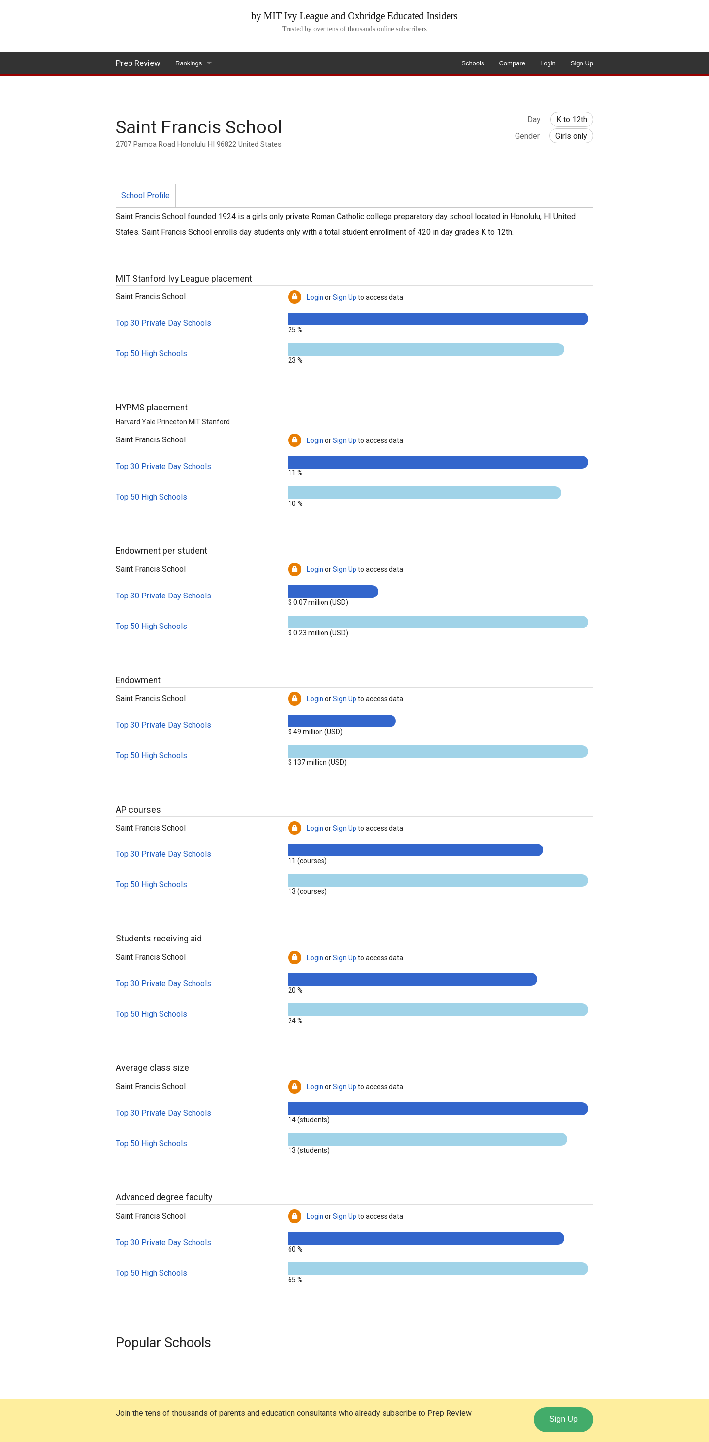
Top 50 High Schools (151, 353)
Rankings (188, 63)
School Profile (145, 195)
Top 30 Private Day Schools (163, 323)
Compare (512, 63)
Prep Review (138, 63)
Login (548, 63)
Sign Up (582, 63)
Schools (472, 63)
